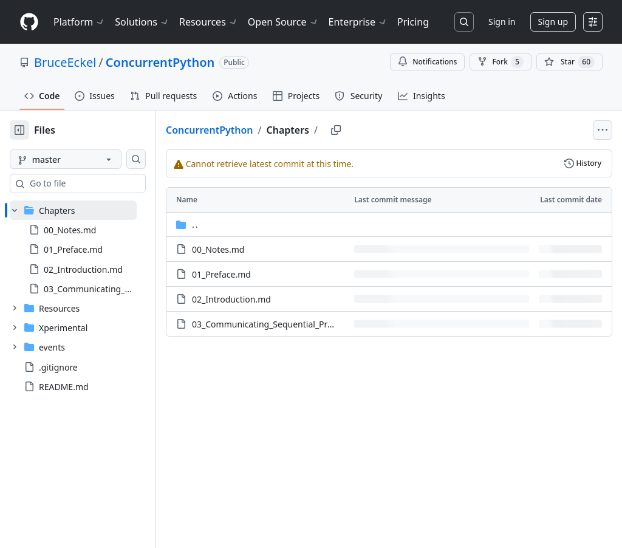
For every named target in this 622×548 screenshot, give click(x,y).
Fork (500, 62)
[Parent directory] (408, 224)
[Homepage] (29, 22)
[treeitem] (93, 249)
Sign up (553, 21)
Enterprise (358, 22)
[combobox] (102, 183)
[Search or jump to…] (464, 22)
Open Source (283, 22)
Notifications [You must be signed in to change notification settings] (427, 62)
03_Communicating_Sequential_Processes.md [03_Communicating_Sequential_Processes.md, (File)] (322, 324)
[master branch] (85, 159)
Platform (79, 22)
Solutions (142, 22)
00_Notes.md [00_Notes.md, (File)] (257, 249)
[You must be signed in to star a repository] (569, 61)
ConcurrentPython (160, 62)
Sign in (501, 21)
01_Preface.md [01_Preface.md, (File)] (260, 274)
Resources (208, 22)
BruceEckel (65, 62)
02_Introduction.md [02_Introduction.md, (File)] (270, 299)
